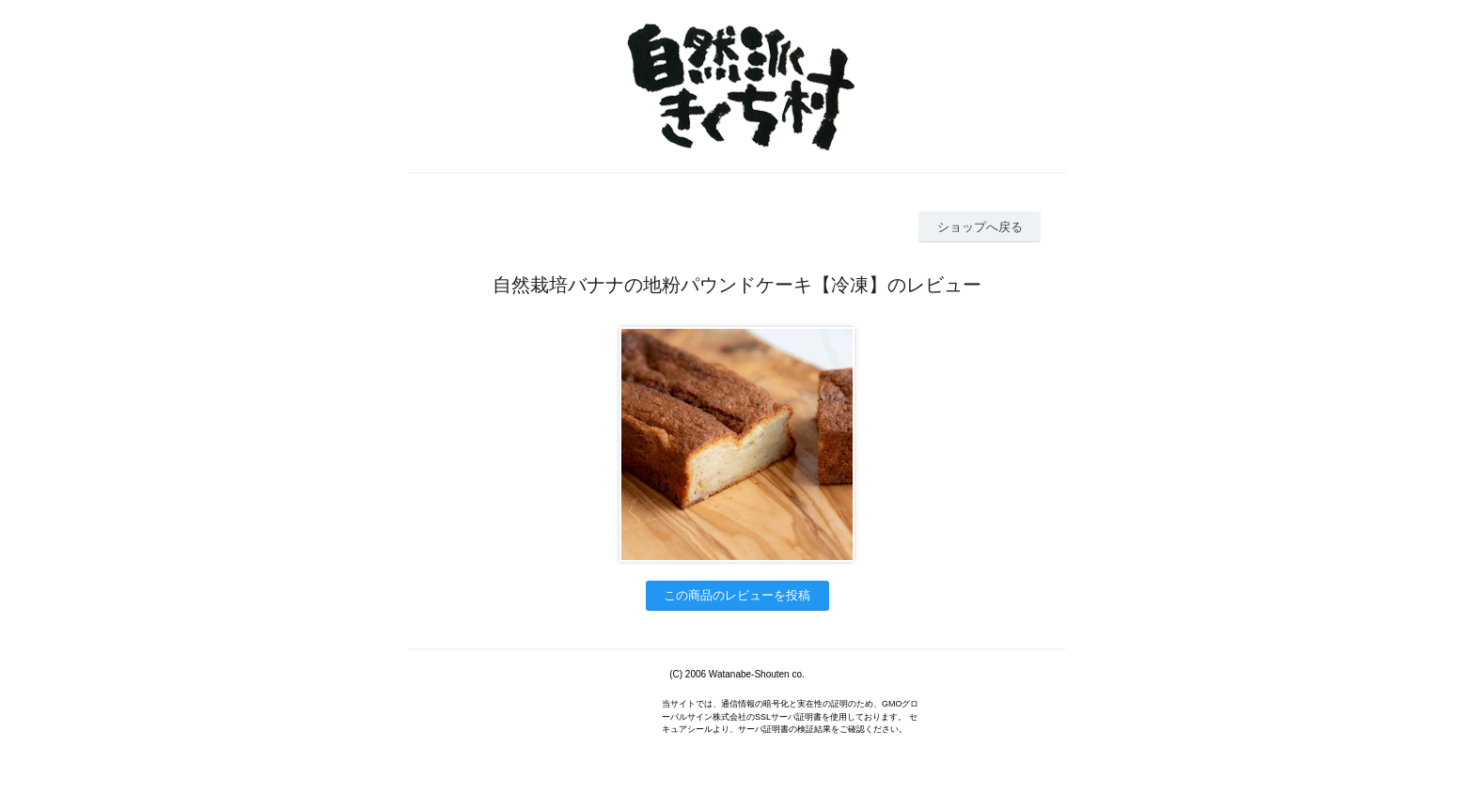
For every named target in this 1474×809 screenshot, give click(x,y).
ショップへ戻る (980, 227)
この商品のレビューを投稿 (737, 595)
